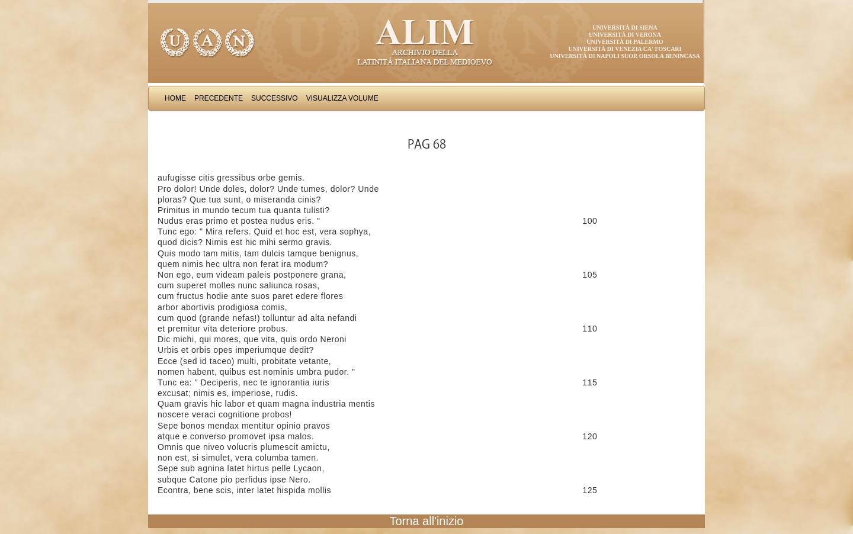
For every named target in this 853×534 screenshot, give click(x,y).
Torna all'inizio (427, 520)
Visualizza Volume (342, 98)
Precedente (218, 98)
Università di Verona (625, 34)
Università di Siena (624, 27)
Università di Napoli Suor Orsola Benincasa (625, 56)
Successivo (274, 98)
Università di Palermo (624, 41)
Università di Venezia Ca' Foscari (625, 49)
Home (175, 98)
